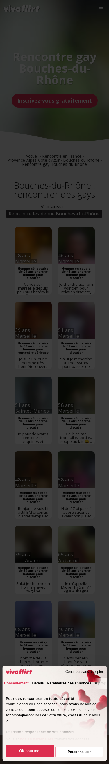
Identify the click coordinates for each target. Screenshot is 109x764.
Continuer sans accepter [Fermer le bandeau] (84, 672)
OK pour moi (29, 751)
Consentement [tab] (16, 683)
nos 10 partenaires (36, 739)
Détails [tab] (38, 683)
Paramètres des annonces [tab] (69, 683)
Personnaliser (79, 752)
